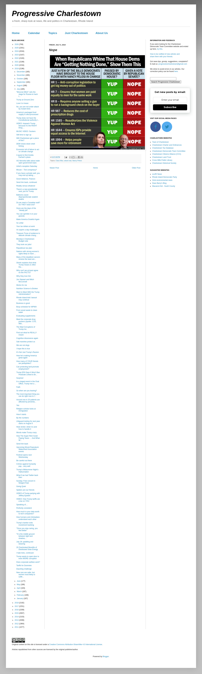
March (19, 591)
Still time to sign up (23, 135)
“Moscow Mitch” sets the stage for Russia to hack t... (27, 94)
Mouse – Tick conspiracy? (26, 170)
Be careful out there (24, 461)
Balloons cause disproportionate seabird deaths (27, 197)
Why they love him (23, 276)
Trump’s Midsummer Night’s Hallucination (27, 471)
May (19, 584)
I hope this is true (23, 349)
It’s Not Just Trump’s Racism (27, 352)
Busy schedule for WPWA (26, 307)
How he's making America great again (26, 357)
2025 (17, 48)
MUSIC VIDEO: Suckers (25, 131)
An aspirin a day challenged (27, 230)
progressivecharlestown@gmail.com (172, 64)
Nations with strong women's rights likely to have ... (27, 252)
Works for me (21, 285)
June (19, 581)
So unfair (19, 223)
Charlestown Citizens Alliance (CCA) (166, 154)
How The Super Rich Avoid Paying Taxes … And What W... (28, 438)
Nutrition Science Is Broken (27, 289)
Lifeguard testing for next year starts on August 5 (28, 422)
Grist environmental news (162, 180)
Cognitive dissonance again (27, 338)
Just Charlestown (76, 33)
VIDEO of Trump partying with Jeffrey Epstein (28, 494)
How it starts (21, 414)
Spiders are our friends (25, 490)
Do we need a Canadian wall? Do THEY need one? (28, 204)
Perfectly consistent (24, 508)
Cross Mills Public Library (162, 160)
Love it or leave (22, 103)
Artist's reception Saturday (26, 166)
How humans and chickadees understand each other (28, 518)
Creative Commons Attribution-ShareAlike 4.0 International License (75, 644)
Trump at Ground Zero (25, 100)
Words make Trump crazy (26, 432)
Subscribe (170, 107)
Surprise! (19, 378)
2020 (17, 65)
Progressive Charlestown (56, 13)
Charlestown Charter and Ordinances (167, 145)
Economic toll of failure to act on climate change (27, 150)
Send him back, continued (26, 182)
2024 (17, 51)
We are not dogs (22, 345)
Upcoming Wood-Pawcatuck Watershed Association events (27, 449)
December (21, 72)
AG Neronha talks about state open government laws (28, 162)
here (176, 71)
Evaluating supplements (25, 316)
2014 (17, 617)
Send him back (22, 444)
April (19, 588)
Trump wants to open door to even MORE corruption (27, 557)
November (21, 75)
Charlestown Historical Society (164, 163)
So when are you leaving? (26, 391)
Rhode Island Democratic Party (164, 177)
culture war (67, 160)
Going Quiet (21, 486)
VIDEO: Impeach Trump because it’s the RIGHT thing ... (26, 125)
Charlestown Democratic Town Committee (168, 151)
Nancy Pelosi (77, 160)
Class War (59, 160)
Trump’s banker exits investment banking (25, 524)
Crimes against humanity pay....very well (26, 465)
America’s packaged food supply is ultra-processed (27, 113)
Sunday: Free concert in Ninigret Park (25, 482)
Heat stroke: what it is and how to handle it (26, 428)
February (20, 595)
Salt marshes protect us (25, 342)
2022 (17, 58)
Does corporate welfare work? (28, 562)
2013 (17, 620)
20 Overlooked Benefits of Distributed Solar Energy (27, 548)
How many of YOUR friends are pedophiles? (27, 362)
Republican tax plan (24, 248)
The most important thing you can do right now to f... (27, 395)
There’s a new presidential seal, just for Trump (26, 190)
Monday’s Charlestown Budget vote (25, 240)
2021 (17, 62)
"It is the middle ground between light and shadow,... (25, 536)
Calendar (34, 33)
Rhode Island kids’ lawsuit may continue (26, 299)
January (20, 598)
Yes (17, 405)
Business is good (23, 303)
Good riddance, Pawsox (25, 179)
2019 (17, 69)
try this (159, 49)
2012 (17, 624)
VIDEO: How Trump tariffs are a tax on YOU (28, 500)
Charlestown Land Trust (161, 157)
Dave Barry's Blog (159, 183)
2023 (17, 55)
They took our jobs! (23, 244)
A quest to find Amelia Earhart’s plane (24, 156)
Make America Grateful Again (27, 219)
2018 (17, 603)
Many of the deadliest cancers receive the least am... (28, 258)
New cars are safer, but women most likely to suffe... (25, 574)
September (21, 82)
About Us (102, 33)
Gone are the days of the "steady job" (26, 209)
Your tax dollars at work (25, 226)
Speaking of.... (22, 505)
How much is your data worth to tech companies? (27, 513)
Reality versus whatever (25, 186)
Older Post (136, 168)
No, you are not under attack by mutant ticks (27, 108)
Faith (18, 387)
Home (16, 33)
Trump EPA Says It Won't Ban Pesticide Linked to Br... (28, 373)
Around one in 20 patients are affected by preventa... (28, 401)
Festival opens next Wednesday (24, 456)
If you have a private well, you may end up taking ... (28, 174)
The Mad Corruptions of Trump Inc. (25, 328)
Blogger (106, 656)
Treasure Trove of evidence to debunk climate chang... (28, 234)
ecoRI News (157, 174)
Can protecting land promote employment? (27, 368)
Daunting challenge (24, 569)
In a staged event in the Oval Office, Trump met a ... (27, 382)
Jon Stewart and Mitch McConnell (25, 280)
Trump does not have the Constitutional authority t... (27, 119)
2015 (17, 613)
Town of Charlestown (160, 142)
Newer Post (54, 168)
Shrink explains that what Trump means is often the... (26, 265)
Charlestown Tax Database (162, 148)
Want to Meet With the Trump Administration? (28, 293)
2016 (17, 610)
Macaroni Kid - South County (163, 186)
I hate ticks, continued (25, 553)
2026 (17, 44)
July (18, 89)
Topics (52, 33)
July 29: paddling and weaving (24, 543)
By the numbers (22, 418)
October (20, 79)
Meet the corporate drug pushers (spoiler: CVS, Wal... (26, 321)
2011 (17, 627)
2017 (17, 606)
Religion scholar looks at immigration (26, 410)
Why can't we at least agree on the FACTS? (27, 271)
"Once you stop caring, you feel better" (27, 529)
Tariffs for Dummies (24, 565)
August (20, 85)
